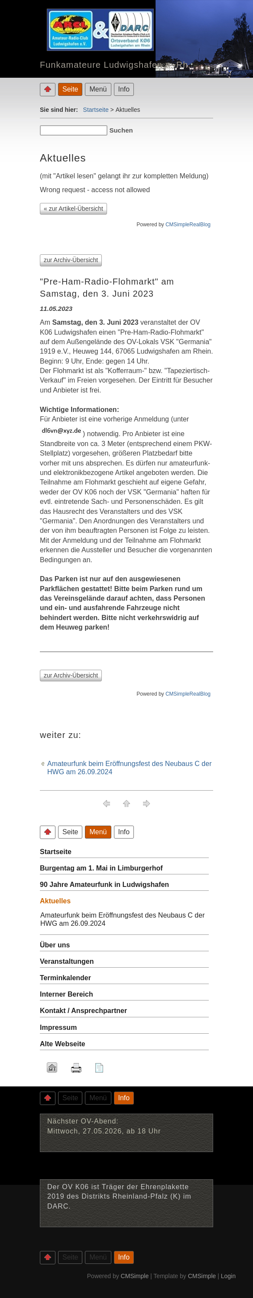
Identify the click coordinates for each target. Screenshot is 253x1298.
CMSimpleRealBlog (188, 225)
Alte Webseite (62, 1044)
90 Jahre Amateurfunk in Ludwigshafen (104, 884)
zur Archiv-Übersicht (71, 259)
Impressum (58, 1027)
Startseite (96, 109)
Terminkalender (65, 977)
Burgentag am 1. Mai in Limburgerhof (101, 868)
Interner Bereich (66, 994)
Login (228, 1276)
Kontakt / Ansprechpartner (83, 1010)
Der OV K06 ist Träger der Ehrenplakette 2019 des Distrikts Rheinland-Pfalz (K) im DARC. (119, 1196)
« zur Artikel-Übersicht (73, 208)
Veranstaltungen (67, 961)
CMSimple (135, 1276)
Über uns (55, 945)
